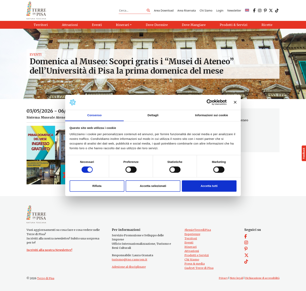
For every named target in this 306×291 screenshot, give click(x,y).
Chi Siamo (206, 10)
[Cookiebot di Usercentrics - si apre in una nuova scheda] (209, 102)
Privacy (223, 278)
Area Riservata (186, 10)
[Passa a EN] (247, 10)
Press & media (194, 263)
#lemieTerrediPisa (197, 230)
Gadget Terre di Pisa (198, 268)
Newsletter (234, 10)
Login (219, 10)
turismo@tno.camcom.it (129, 259)
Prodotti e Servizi (196, 255)
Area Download (163, 10)
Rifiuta (96, 185)
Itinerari (190, 247)
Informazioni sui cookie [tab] (211, 115)
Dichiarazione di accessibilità (262, 278)
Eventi (36, 55)
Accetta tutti (209, 185)
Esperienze (192, 234)
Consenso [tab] (94, 115)
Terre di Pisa (45, 278)
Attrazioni (191, 251)
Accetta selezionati (153, 185)
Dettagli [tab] (153, 115)
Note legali (236, 278)
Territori (190, 238)
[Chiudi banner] (235, 102)
